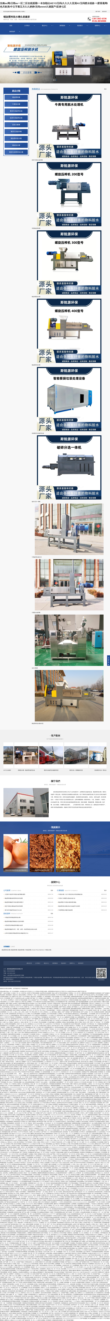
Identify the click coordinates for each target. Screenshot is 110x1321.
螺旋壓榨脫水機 (16, 755)
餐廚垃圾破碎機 (16, 748)
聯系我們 (104, 11)
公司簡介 (27, 25)
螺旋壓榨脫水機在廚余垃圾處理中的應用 (82, 951)
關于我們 (98, 11)
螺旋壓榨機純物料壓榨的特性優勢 (29, 943)
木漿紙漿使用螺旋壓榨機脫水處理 (29, 970)
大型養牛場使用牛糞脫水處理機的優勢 (29, 939)
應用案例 (62, 25)
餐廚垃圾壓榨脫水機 (16, 769)
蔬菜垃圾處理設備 (16, 735)
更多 (105, 706)
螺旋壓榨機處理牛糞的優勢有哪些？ (29, 947)
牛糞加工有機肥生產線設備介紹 (82, 943)
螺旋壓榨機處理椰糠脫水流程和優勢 (29, 966)
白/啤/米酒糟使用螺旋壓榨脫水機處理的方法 (29, 978)
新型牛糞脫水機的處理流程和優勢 (29, 951)
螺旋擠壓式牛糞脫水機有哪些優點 (82, 947)
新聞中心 (97, 25)
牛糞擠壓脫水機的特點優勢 (82, 955)
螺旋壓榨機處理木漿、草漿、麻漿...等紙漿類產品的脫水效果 (29, 974)
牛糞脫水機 (16, 721)
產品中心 (44, 25)
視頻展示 (80, 25)
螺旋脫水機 (16, 762)
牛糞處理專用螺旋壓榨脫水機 (29, 962)
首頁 (10, 25)
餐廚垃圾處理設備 (16, 728)
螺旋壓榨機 (16, 714)
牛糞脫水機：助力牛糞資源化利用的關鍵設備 (82, 939)
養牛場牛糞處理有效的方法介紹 (29, 955)
